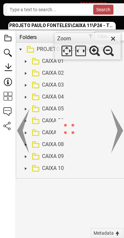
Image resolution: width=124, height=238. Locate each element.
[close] (113, 39)
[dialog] (88, 46)
